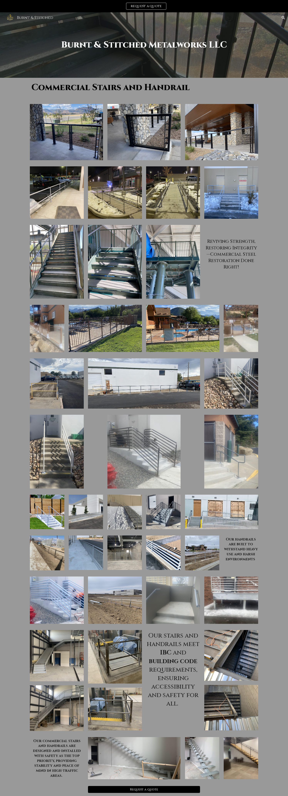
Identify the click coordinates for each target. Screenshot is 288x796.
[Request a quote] (144, 789)
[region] (144, 6)
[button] (283, 17)
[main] (144, 45)
